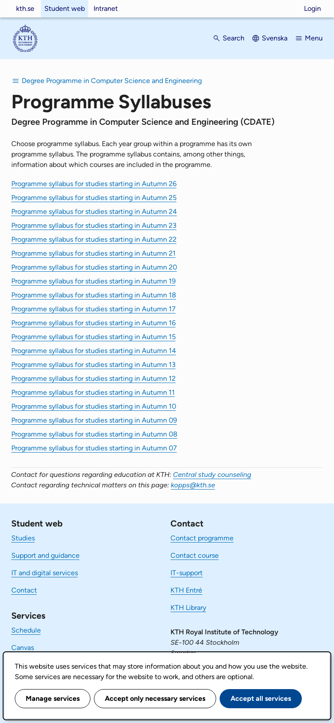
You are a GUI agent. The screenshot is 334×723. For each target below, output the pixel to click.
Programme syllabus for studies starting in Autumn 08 (94, 434)
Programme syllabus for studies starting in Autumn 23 (94, 225)
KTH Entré (186, 590)
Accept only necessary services (155, 698)
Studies (23, 538)
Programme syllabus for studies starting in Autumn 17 (93, 309)
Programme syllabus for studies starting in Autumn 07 (94, 448)
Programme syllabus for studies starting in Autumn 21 (93, 253)
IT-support (186, 573)
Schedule (26, 630)
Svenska (274, 38)
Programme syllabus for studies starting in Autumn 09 (94, 420)
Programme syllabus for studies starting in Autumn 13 (93, 364)
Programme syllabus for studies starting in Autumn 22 (94, 239)
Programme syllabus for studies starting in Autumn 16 (93, 323)
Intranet (106, 8)
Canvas (22, 647)
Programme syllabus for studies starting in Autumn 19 (93, 281)
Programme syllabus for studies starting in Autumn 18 (93, 295)
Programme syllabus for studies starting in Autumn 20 (94, 267)
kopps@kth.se (193, 485)
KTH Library (188, 607)
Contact (24, 590)
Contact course (194, 555)
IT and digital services (44, 573)
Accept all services (260, 698)
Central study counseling (212, 474)
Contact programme (202, 538)
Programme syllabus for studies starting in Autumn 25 (94, 197)
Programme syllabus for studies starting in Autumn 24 (94, 211)
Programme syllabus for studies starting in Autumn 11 (93, 392)
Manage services (53, 698)
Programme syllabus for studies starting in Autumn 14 (93, 351)
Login (312, 8)
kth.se (25, 8)
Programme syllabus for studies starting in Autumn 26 (94, 184)
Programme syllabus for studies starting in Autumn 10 (93, 406)
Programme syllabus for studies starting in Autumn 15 (93, 337)
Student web (64, 8)
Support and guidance (45, 555)
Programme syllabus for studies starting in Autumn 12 (93, 378)
